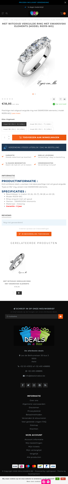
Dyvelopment (34, 474)
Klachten (34, 429)
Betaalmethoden (34, 415)
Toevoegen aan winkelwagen (39, 137)
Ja (57, 479)
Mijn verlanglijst (34, 450)
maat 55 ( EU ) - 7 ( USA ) (40, 124)
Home (6, 20)
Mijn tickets (34, 447)
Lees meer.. (16, 113)
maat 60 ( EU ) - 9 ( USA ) (41, 129)
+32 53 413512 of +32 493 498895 (35, 366)
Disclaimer (34, 407)
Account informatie (34, 439)
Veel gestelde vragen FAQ (34, 422)
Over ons (34, 400)
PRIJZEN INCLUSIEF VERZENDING (34, 2)
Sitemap (34, 425)
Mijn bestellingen (34, 443)
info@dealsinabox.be (35, 376)
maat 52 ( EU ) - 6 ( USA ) (14, 124)
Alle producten (34, 457)
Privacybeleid (34, 411)
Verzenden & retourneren (34, 418)
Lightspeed (51, 471)
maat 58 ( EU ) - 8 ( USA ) (14, 129)
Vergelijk (34, 454)
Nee (63, 479)
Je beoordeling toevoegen (34, 234)
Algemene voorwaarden (34, 404)
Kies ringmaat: (8, 119)
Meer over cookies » (34, 481)
